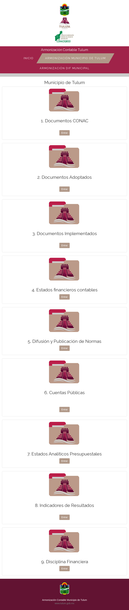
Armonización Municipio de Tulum (75, 58)
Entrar (64, 132)
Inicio (29, 58)
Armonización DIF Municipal (65, 68)
